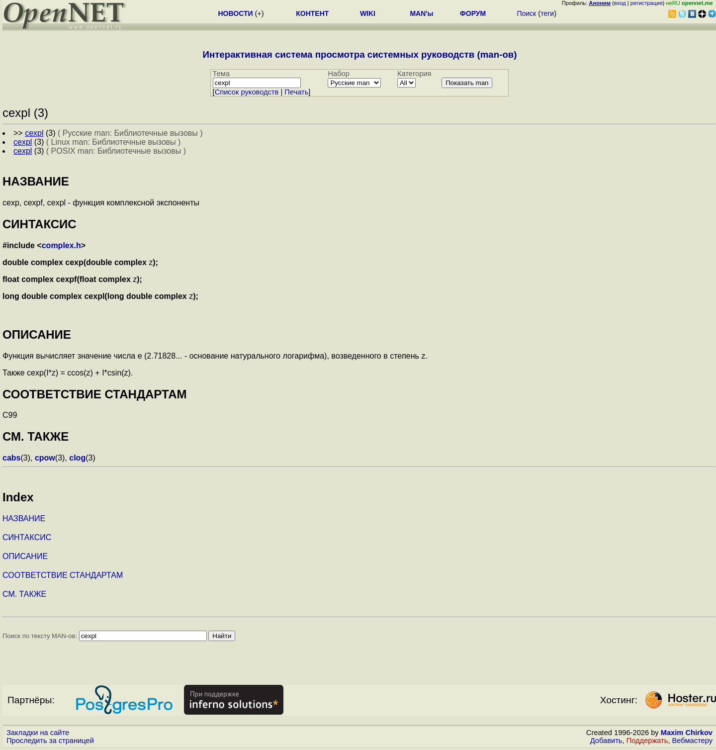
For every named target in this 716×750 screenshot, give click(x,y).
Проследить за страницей (50, 741)
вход (620, 3)
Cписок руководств (247, 92)
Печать (296, 92)
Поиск (526, 13)
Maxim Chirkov (687, 733)
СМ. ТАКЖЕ (24, 594)
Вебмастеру (692, 741)
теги (547, 13)
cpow (45, 458)
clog (77, 458)
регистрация (646, 3)
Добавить (606, 741)
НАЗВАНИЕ (23, 518)
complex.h (61, 245)
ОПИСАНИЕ (25, 556)
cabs (11, 458)
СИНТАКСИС (26, 537)
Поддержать (647, 741)
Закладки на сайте (37, 733)
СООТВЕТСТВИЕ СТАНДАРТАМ (62, 575)
